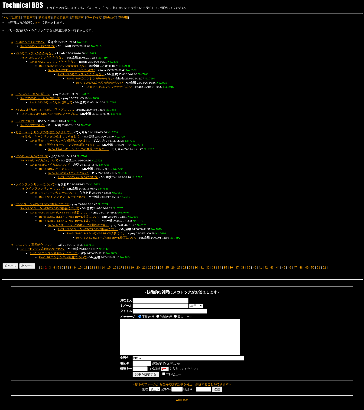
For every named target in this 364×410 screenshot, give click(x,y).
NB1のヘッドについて (31, 42)
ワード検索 (93, 17)
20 (138, 267)
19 (132, 267)
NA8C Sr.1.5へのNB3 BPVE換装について (43, 204)
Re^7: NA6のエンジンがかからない (99, 82)
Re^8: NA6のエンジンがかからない (108, 87)
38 (242, 267)
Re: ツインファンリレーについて (42, 188)
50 (312, 267)
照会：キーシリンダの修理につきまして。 (44, 132)
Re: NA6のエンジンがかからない (42, 57)
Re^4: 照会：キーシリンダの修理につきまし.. (78, 149)
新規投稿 (45, 17)
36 (231, 267)
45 (283, 267)
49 (307, 267)
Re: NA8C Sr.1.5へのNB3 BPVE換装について (49, 208)
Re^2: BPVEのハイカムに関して (51, 102)
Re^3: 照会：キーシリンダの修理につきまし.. (69, 145)
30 (196, 267)
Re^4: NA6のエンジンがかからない (71, 70)
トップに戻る (12, 17)
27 (178, 267)
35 (225, 267)
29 (190, 267)
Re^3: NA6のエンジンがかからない (62, 66)
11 (85, 267)
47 (295, 267)
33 (213, 267)
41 (260, 267)
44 (277, 267)
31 (202, 267)
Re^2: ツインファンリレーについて (53, 192)
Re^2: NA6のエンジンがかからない (53, 61)
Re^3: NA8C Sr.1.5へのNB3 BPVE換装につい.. (69, 216)
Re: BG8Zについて (32, 125)
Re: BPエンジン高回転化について (42, 249)
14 (103, 267)
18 (126, 267)
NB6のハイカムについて (32, 156)
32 (207, 267)
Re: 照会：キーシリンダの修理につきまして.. (50, 136)
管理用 (123, 17)
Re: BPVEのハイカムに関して (40, 98)
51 (318, 267)
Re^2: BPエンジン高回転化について (54, 253)
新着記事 (77, 17)
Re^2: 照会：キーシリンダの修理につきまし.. (60, 140)
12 (91, 267)
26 (173, 267)
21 (143, 267)
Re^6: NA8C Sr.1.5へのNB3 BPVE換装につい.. (97, 233)
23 (155, 267)
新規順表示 (60, 17)
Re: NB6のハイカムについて (39, 160)
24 (161, 267)
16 (114, 267)
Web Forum (182, 407)
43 (271, 267)
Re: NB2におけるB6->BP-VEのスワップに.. (49, 113)
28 (184, 267)
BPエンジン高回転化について (35, 244)
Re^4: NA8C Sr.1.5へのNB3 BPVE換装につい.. (78, 225)
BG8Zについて (25, 121)
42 (266, 267)
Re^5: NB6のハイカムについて (78, 177)
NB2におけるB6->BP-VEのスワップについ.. (45, 109)
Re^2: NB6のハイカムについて (50, 164)
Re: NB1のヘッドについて (37, 46)
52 (324, 267)
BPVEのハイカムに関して (33, 94)
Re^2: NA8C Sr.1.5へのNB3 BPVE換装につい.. (60, 212)
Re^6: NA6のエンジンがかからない (90, 78)
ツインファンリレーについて (35, 184)
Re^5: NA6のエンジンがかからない (81, 74)
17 (120, 267)
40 (254, 267)
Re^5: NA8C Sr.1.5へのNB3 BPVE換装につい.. (88, 229)
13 (97, 267)
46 (289, 267)
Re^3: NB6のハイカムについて (59, 169)
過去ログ (110, 17)
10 (79, 267)
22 (149, 267)
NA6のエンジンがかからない (35, 53)
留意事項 (30, 17)
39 (248, 267)
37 (237, 267)
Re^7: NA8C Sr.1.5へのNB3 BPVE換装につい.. (106, 237)
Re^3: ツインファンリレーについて (62, 197)
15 (108, 267)
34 (219, 267)
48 (301, 267)
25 (167, 267)
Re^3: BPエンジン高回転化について (63, 257)
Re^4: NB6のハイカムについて (68, 173)
